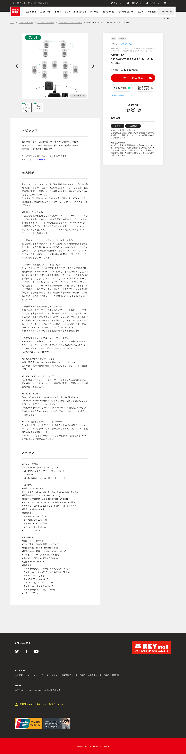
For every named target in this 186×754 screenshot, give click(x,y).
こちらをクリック (41, 159)
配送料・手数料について (121, 95)
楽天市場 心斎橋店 (52, 690)
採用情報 (116, 675)
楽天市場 (19, 690)
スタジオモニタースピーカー (70, 23)
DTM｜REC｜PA (26, 23)
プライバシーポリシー (49, 675)
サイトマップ (31, 675)
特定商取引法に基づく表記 (73, 675)
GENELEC (126, 44)
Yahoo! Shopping (34, 690)
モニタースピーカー (45, 23)
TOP (12, 23)
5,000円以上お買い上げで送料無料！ (31, 3)
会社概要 (19, 675)
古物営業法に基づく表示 (98, 675)
